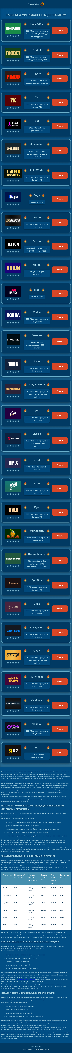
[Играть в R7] (36, 752)
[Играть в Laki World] (36, 175)
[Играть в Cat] (36, 126)
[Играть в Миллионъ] (36, 536)
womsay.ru (36, 1047)
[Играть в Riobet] (36, 55)
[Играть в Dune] (36, 609)
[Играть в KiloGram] (36, 681)
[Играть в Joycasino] (36, 150)
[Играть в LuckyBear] (36, 632)
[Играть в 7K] (36, 102)
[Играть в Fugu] (36, 199)
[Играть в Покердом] (36, 30)
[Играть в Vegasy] (36, 729)
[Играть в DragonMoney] (36, 560)
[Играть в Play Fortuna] (36, 391)
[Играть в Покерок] (36, 341)
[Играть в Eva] (36, 415)
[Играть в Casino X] (36, 705)
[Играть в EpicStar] (36, 585)
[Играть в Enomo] (36, 440)
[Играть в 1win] (36, 366)
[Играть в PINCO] (36, 78)
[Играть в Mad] (36, 293)
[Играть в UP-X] (36, 465)
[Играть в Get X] (36, 657)
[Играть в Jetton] (36, 246)
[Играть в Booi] (36, 488)
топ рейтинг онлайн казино (26, 979)
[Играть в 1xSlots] (36, 222)
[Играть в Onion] (36, 270)
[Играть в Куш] (36, 512)
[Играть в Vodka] (36, 317)
